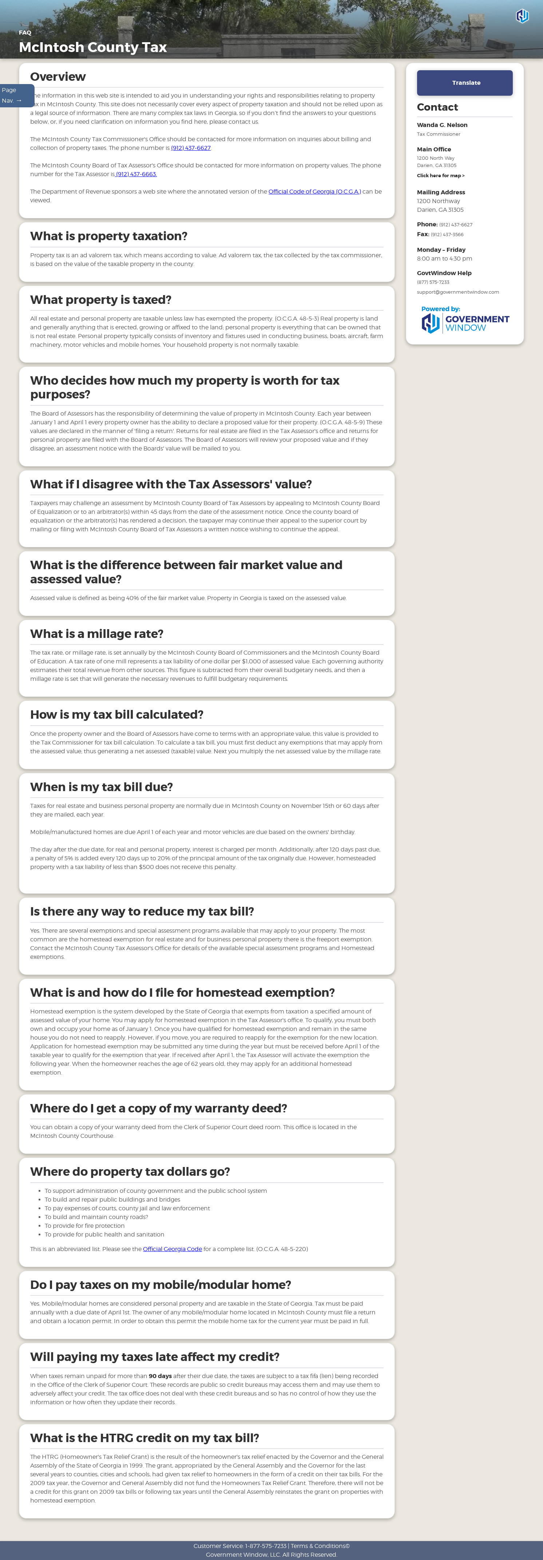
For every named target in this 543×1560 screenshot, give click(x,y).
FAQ (483, 48)
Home (256, 48)
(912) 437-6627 (191, 154)
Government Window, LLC (243, 1554)
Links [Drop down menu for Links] (512, 48)
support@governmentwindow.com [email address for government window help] (458, 299)
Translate (466, 89)
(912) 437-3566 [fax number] (447, 241)
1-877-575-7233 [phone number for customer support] (265, 1546)
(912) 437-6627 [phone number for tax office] (455, 231)
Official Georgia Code (172, 1255)
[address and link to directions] (441, 182)
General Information (305, 48)
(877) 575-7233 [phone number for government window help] (433, 289)
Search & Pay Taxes (496, 57)
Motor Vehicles (407, 48)
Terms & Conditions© (320, 1546)
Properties (360, 48)
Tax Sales (453, 48)
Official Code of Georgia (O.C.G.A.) (315, 198)
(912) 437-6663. (136, 181)
